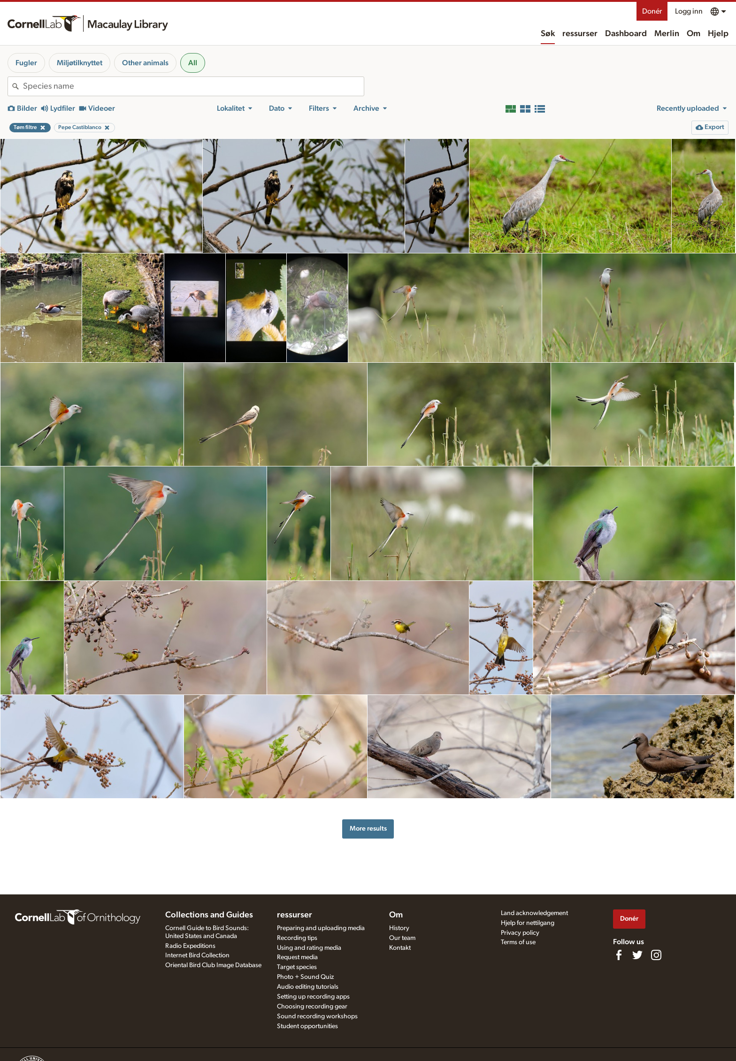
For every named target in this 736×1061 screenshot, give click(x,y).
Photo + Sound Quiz (305, 977)
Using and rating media (309, 948)
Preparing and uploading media (321, 928)
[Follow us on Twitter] (637, 955)
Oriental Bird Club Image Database (213, 965)
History (399, 928)
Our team (402, 938)
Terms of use (518, 942)
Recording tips (297, 938)
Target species (297, 967)
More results (368, 828)
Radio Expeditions (190, 946)
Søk (548, 34)
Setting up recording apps (313, 996)
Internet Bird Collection (197, 955)
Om (693, 34)
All (192, 63)
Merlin (666, 34)
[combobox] (193, 86)
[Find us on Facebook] (618, 955)
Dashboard (626, 34)
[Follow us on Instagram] (656, 955)
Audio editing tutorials (307, 987)
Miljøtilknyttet (79, 63)
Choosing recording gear (312, 1006)
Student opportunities (307, 1026)
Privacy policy (520, 933)
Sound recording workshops (317, 1016)
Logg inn (689, 11)
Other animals (145, 63)
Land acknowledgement (534, 913)
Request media (297, 957)
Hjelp (718, 34)
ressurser (580, 34)
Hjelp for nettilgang (527, 923)
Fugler (26, 63)
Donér (652, 11)
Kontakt (400, 948)
